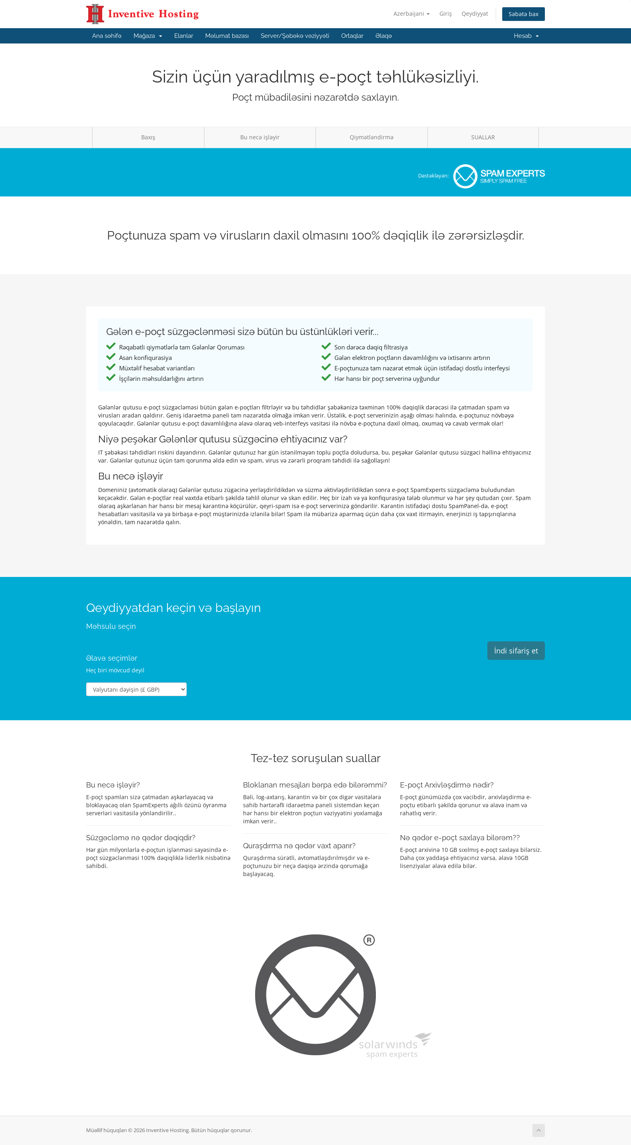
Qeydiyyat (475, 13)
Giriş (445, 13)
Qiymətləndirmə (372, 137)
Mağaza (148, 35)
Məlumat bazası (227, 35)
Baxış (148, 137)
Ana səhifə (107, 35)
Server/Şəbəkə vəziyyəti (295, 35)
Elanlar (183, 35)
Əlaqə (383, 35)
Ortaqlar (352, 35)
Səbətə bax (523, 14)
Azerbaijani (412, 13)
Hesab (526, 35)
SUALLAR (483, 137)
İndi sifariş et (516, 650)
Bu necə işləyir (260, 137)
